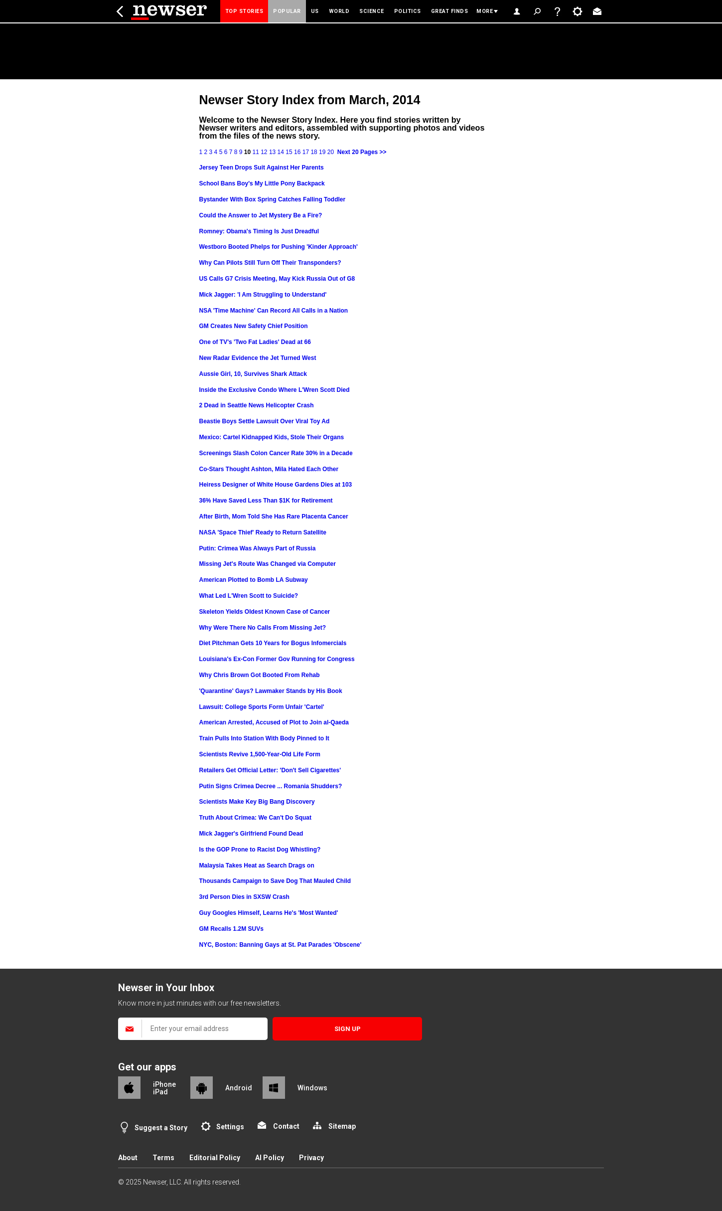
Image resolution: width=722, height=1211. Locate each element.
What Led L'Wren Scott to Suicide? (248, 595)
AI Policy (269, 1158)
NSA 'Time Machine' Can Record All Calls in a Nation (273, 310)
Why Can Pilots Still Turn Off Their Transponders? (270, 262)
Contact (286, 1126)
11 (255, 152)
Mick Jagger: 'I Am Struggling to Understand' (263, 294)
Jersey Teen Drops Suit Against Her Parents (261, 167)
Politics (407, 11)
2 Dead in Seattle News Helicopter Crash (256, 405)
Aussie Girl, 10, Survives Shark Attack (253, 373)
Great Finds (449, 11)
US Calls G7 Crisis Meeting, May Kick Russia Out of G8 (277, 278)
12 (264, 152)
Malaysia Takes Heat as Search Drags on (256, 865)
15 (289, 152)
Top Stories (244, 11)
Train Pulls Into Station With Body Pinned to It (264, 738)
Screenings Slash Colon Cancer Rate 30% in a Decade (276, 453)
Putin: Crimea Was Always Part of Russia (257, 548)
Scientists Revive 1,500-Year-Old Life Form (259, 754)
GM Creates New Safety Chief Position (253, 326)
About (128, 1158)
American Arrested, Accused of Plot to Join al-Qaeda (274, 722)
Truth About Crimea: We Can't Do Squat (255, 817)
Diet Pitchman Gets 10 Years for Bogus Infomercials (273, 643)
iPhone (164, 1084)
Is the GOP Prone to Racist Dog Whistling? (260, 849)
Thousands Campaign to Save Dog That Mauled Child (275, 880)
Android (238, 1088)
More (484, 11)
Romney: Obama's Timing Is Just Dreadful (259, 231)
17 (305, 152)
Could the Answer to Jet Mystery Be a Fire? (260, 215)
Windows (312, 1088)
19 (322, 152)
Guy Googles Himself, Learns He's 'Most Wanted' (268, 912)
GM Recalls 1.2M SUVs (231, 928)
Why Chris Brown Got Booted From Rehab (259, 675)
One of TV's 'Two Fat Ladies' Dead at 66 (255, 342)
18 (313, 152)
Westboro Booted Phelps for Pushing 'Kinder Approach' (278, 246)
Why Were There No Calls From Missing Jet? (262, 627)
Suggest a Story (161, 1128)
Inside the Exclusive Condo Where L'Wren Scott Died (274, 389)
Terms (163, 1158)
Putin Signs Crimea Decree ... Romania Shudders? (270, 786)
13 (272, 152)
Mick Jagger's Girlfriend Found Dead (251, 833)
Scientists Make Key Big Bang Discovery (257, 801)
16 (297, 152)
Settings (230, 1127)
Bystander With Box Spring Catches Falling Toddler (272, 199)
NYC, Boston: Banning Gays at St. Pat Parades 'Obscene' (280, 944)
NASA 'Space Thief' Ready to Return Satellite (262, 532)
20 (330, 152)
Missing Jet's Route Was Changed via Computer (267, 563)
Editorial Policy (214, 1158)
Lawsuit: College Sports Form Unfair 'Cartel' (261, 706)
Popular (287, 11)
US (315, 11)
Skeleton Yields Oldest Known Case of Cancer (264, 611)
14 (281, 152)
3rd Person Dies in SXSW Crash (244, 896)
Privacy (311, 1158)
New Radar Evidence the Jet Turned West (257, 357)
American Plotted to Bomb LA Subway (253, 579)
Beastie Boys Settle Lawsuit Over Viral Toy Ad (264, 421)
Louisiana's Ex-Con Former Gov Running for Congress (277, 659)
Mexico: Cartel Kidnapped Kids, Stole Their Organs (271, 437)
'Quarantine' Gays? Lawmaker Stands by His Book (270, 691)
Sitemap (342, 1126)
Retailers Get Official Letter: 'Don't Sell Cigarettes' (270, 770)
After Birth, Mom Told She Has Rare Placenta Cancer (273, 516)
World (339, 11)
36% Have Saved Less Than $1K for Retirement (266, 500)
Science (371, 11)
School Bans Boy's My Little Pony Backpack (262, 183)
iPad (160, 1092)
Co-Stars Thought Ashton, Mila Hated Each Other (269, 469)
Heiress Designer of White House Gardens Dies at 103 (275, 484)
